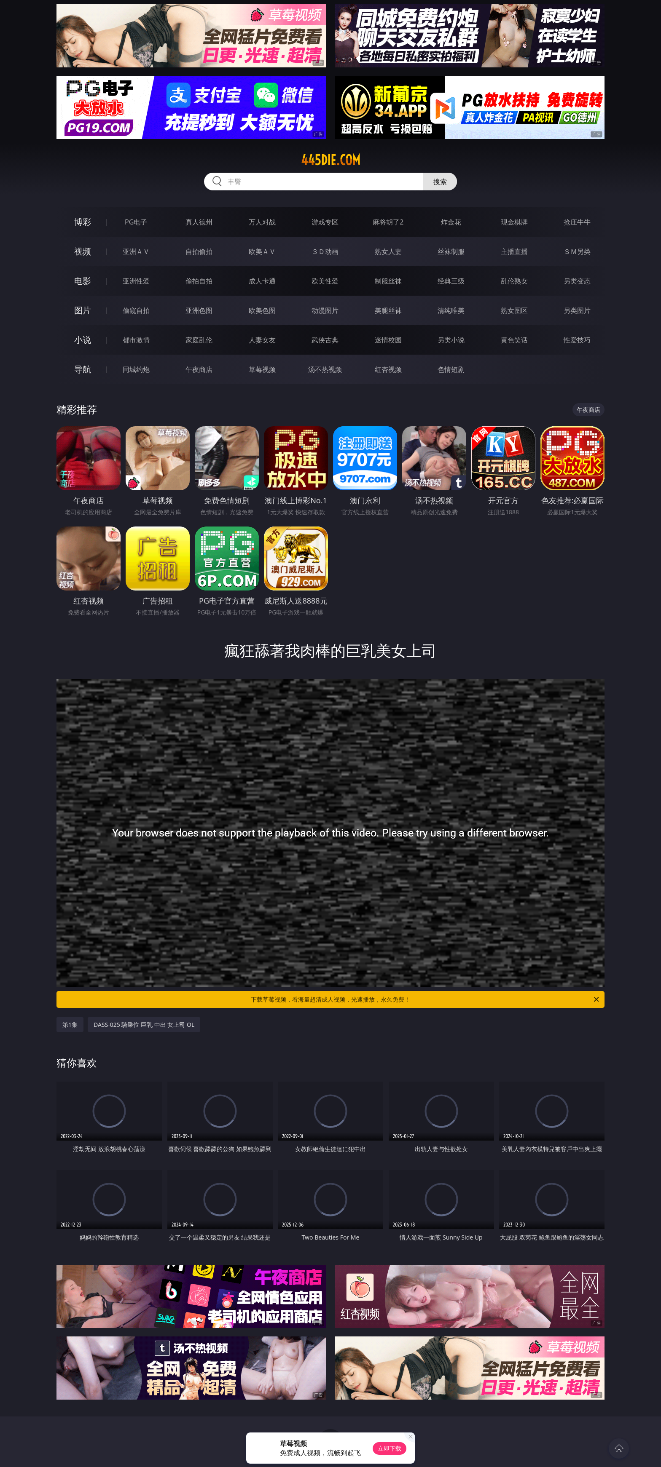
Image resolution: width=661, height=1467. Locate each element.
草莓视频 (262, 369)
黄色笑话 (514, 340)
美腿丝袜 (388, 310)
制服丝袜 (388, 281)
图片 (82, 310)
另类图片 (577, 310)
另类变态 (577, 281)
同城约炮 (136, 369)
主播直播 (514, 251)
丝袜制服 (451, 251)
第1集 (70, 1025)
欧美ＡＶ (262, 251)
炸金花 (451, 222)
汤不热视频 (325, 369)
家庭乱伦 (198, 340)
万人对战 (262, 222)
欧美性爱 (325, 281)
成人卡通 (262, 281)
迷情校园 (388, 340)
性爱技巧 (577, 340)
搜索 (440, 181)
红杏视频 (388, 369)
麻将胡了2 (388, 222)
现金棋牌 (514, 222)
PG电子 (136, 222)
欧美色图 (262, 310)
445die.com (330, 160)
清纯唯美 (451, 310)
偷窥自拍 (136, 310)
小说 (82, 339)
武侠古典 (325, 340)
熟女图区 (514, 310)
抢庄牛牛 (577, 222)
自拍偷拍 (198, 251)
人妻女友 (262, 340)
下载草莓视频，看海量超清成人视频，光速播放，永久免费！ (425, 999)
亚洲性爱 (136, 281)
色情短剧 (451, 369)
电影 (82, 280)
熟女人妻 (388, 251)
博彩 (82, 221)
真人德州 (198, 222)
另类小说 (451, 340)
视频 (82, 251)
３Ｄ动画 (325, 251)
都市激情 (136, 340)
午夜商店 (198, 369)
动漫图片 (325, 310)
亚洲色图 (198, 310)
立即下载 (389, 1448)
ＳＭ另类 (577, 251)
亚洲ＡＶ (136, 251)
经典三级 (451, 281)
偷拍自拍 (198, 281)
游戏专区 (325, 222)
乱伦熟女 (514, 281)
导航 (82, 369)
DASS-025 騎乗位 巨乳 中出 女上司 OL (144, 1025)
